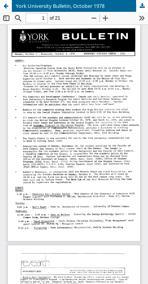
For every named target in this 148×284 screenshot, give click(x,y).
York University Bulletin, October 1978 (60, 5)
